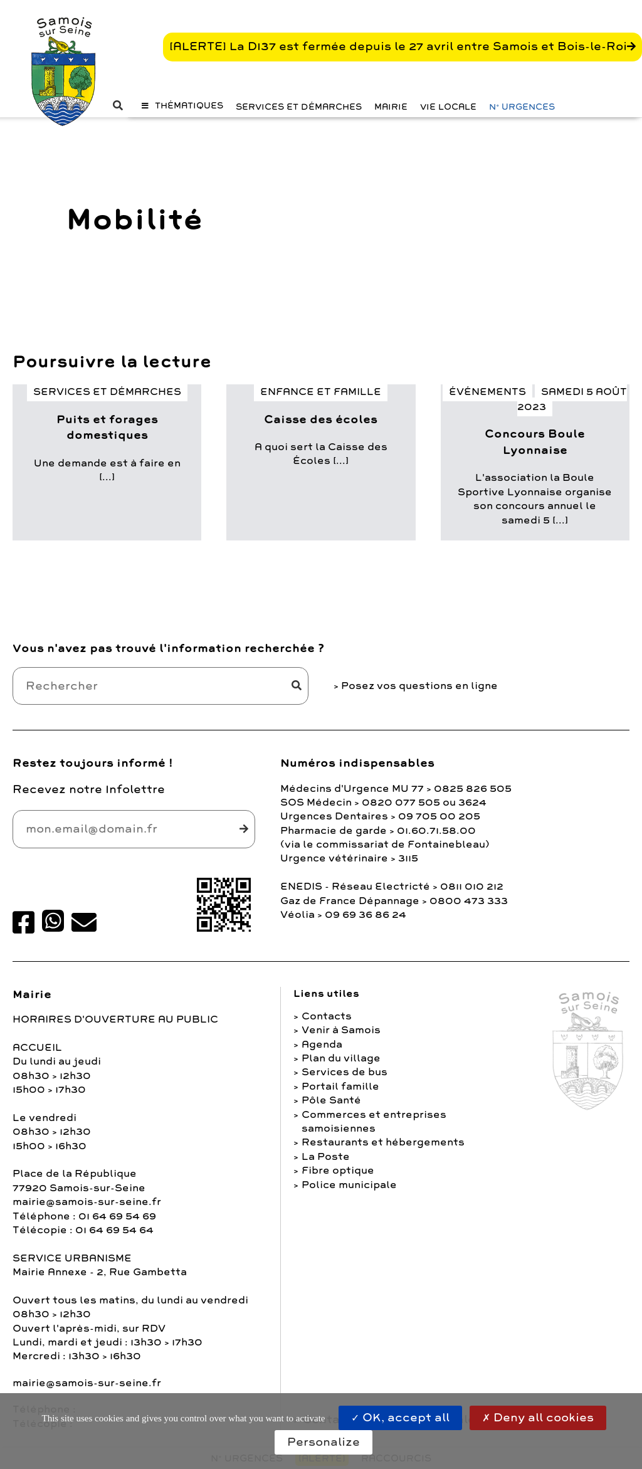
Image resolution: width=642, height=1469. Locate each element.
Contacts (327, 1016)
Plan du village (341, 1058)
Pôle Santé (331, 1100)
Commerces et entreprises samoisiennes (374, 1121)
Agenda (322, 1044)
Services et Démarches (299, 107)
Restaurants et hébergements (383, 1142)
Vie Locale (448, 107)
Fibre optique (338, 1170)
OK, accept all (400, 1417)
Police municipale (349, 1185)
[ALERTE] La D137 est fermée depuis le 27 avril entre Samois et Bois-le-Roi (398, 46)
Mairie (391, 107)
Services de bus (344, 1072)
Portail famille (340, 1086)
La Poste (326, 1156)
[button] (182, 105)
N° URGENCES (522, 107)
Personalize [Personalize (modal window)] (323, 1442)
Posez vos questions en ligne (419, 686)
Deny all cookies (538, 1417)
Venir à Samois (341, 1030)
